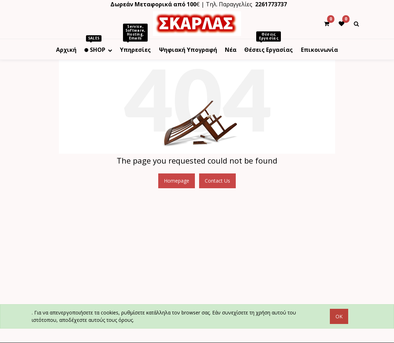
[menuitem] (66, 49)
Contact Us (217, 180)
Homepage (176, 180)
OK (339, 316)
